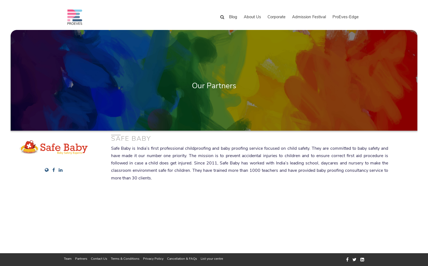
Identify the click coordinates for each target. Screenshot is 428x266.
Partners (81, 258)
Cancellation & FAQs (182, 258)
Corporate (277, 17)
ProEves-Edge (345, 17)
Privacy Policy (153, 258)
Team (68, 258)
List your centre (212, 258)
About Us (252, 17)
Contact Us (99, 258)
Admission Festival (309, 17)
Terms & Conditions (125, 258)
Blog (233, 17)
